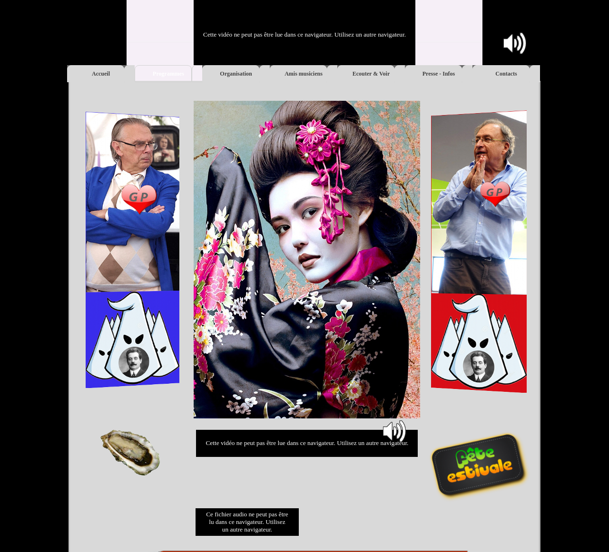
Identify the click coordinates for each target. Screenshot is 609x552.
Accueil (101, 73)
